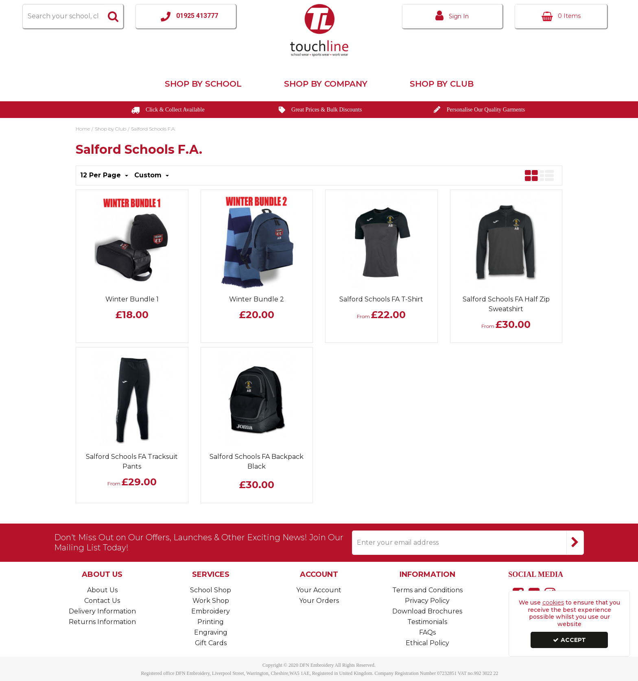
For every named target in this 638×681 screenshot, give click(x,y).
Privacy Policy (427, 601)
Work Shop (210, 601)
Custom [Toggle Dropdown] (149, 175)
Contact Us (102, 601)
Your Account (318, 590)
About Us (102, 590)
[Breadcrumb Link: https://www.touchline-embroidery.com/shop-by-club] (110, 128)
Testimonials (427, 622)
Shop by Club (442, 84)
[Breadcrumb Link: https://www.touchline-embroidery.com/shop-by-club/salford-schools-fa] (153, 128)
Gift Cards (211, 643)
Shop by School (203, 84)
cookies (553, 602)
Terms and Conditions (427, 590)
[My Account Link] (452, 16)
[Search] (62, 16)
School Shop (210, 590)
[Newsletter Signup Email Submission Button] (575, 542)
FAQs (427, 632)
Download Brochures (427, 611)
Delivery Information (102, 611)
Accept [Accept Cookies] (569, 640)
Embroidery (210, 611)
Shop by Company (325, 84)
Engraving (210, 632)
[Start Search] (113, 16)
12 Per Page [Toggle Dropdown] (101, 175)
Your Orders (319, 601)
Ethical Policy (427, 643)
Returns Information (102, 622)
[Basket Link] (561, 16)
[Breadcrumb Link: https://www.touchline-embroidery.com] (83, 128)
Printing (210, 622)
